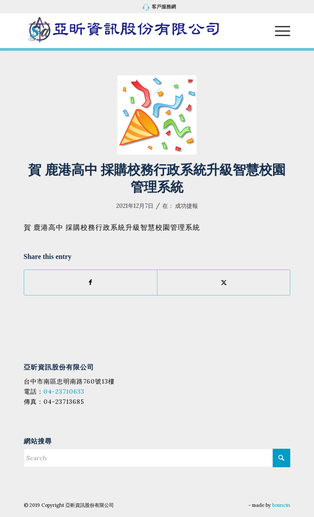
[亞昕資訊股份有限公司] (130, 30)
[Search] (157, 458)
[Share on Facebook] (90, 282)
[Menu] (278, 30)
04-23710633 (64, 391)
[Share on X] (223, 282)
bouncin (281, 505)
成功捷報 (186, 206)
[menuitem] (159, 7)
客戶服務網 (159, 7)
